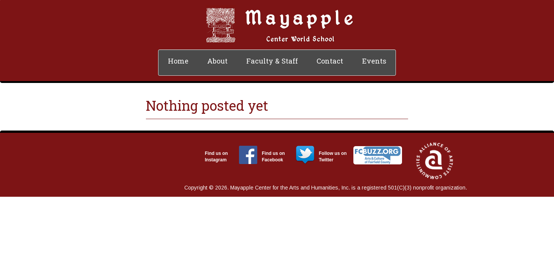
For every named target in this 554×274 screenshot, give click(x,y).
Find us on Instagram (216, 156)
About (217, 60)
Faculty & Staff (272, 60)
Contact (330, 60)
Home (178, 60)
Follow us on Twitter (333, 156)
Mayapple (300, 17)
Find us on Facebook (273, 156)
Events (374, 60)
